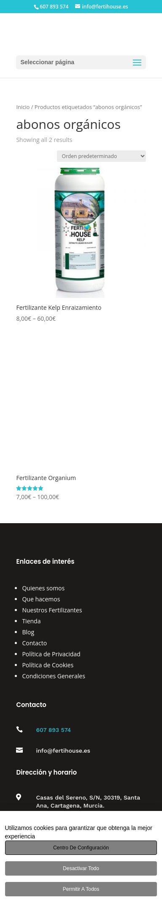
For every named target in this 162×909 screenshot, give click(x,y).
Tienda (31, 621)
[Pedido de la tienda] (101, 156)
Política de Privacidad (51, 654)
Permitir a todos (81, 889)
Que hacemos (41, 599)
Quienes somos (43, 588)
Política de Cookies (47, 665)
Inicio (23, 107)
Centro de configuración (81, 848)
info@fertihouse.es (63, 750)
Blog (28, 632)
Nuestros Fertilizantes (52, 610)
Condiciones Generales (53, 676)
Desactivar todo (81, 868)
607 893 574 (53, 729)
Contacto (34, 643)
